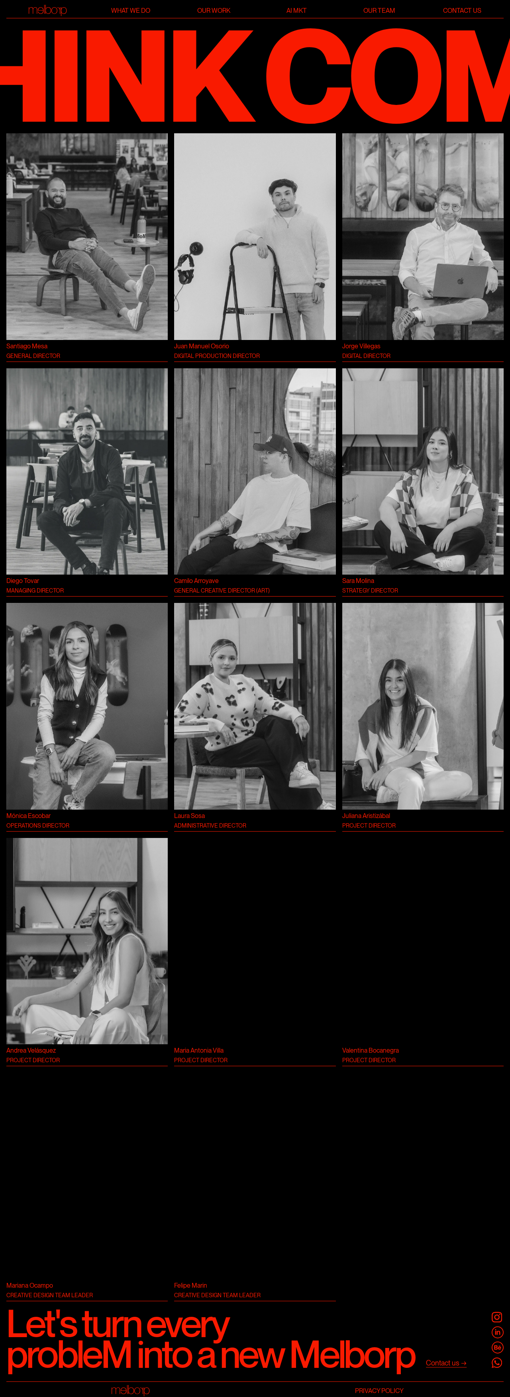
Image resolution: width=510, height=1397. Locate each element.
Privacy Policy (379, 1391)
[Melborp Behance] (498, 1348)
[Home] (47, 10)
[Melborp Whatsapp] (498, 1363)
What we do (130, 10)
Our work (213, 10)
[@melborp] (498, 1318)
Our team (379, 10)
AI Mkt (296, 10)
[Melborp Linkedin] (498, 1333)
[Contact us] (446, 1363)
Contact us (462, 10)
